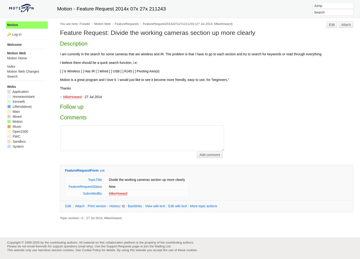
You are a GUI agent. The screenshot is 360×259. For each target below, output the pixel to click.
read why (85, 246)
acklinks (135, 206)
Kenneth (16, 102)
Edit (332, 25)
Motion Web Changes (23, 71)
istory (115, 206)
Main (13, 111)
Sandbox (16, 141)
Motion (12, 25)
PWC (13, 136)
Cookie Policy (91, 250)
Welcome (14, 45)
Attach (346, 25)
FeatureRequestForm (82, 170)
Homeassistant (21, 97)
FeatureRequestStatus (85, 186)
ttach (80, 206)
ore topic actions (203, 206)
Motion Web (102, 24)
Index (11, 66)
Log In (16, 34)
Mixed (14, 116)
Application (18, 92)
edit (102, 170)
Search (12, 76)
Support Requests (118, 246)
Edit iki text (177, 206)
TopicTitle (95, 180)
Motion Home (17, 58)
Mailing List (162, 246)
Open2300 (17, 131)
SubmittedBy (92, 193)
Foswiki (85, 24)
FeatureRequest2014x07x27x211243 (169, 24)
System (15, 146)
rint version (97, 206)
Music (14, 126)
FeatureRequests (127, 24)
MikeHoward (72, 97)
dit (68, 206)
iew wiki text (155, 206)
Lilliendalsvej (19, 106)
